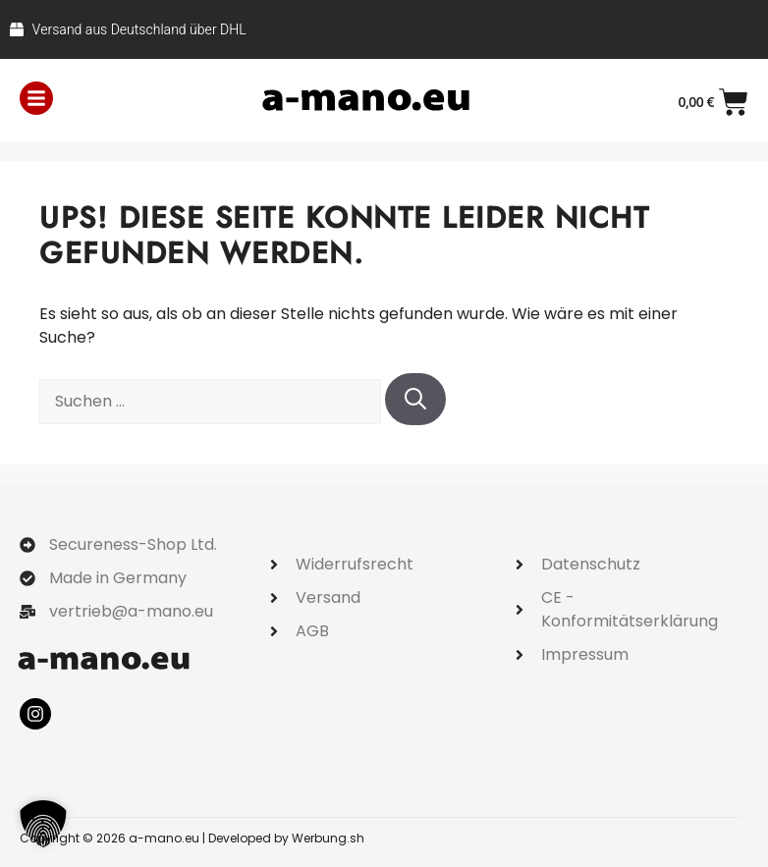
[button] (43, 824)
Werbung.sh (328, 838)
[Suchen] (415, 399)
